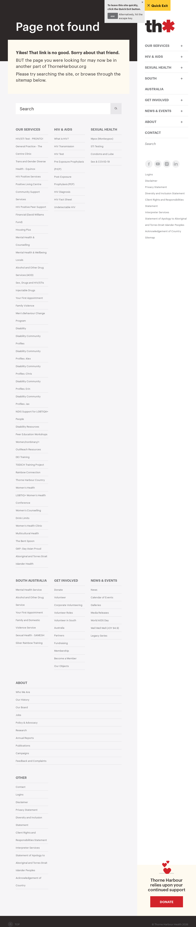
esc (113, 16)
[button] (181, 45)
